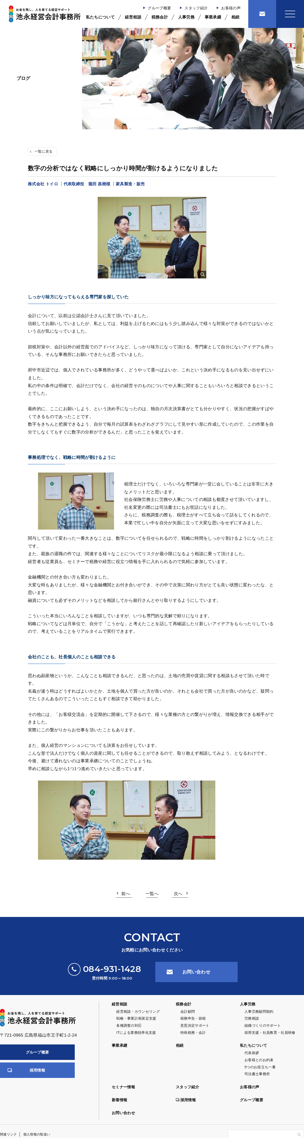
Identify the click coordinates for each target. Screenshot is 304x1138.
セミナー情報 (123, 1087)
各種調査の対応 (129, 1025)
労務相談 (251, 1018)
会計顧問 (187, 1011)
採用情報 (37, 1070)
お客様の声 (231, 8)
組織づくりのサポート (262, 1025)
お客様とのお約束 (259, 1060)
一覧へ (152, 893)
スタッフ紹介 (196, 8)
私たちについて (100, 17)
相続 (235, 17)
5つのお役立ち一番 (260, 1067)
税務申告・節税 (193, 1018)
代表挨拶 (251, 1053)
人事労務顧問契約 (259, 1011)
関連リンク (8, 1134)
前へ (125, 893)
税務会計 (159, 17)
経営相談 (133, 17)
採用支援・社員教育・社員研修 (269, 1033)
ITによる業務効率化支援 (136, 1033)
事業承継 (213, 17)
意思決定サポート (195, 1025)
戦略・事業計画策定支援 (136, 1018)
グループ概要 (159, 8)
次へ (178, 893)
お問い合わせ (196, 971)
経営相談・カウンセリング (138, 1011)
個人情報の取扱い (36, 1134)
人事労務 (186, 17)
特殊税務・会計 (193, 1033)
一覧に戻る (43, 151)
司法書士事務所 (257, 1074)
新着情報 (119, 1100)
